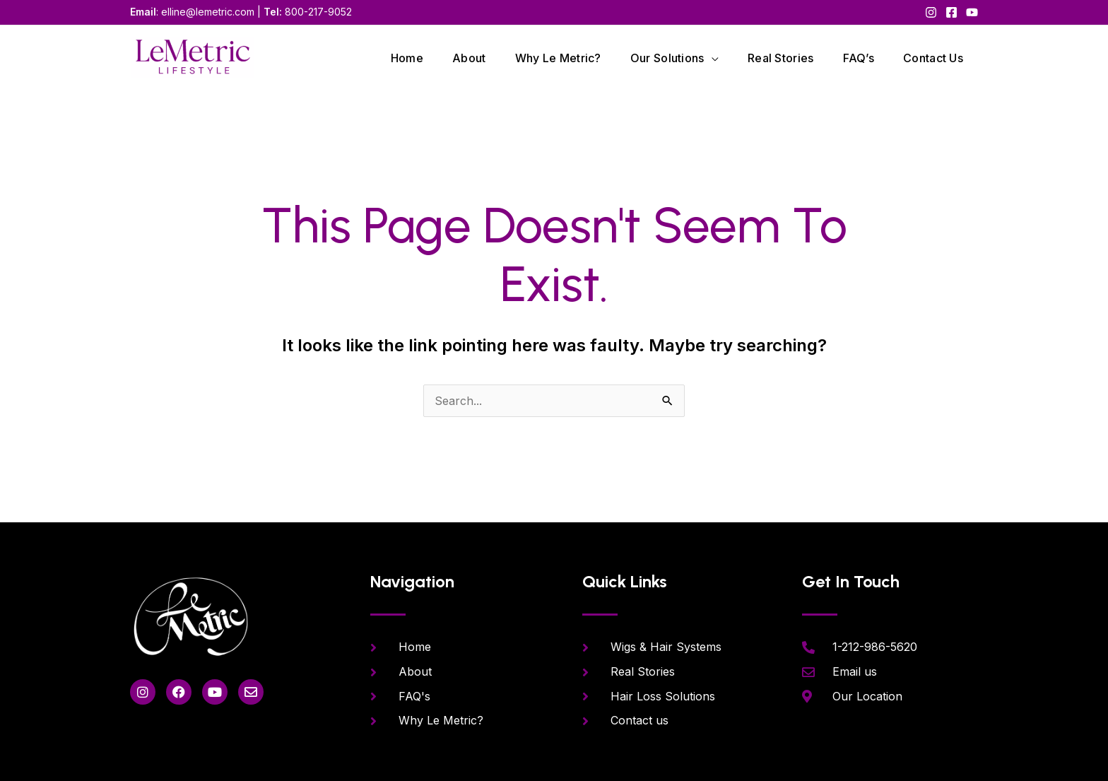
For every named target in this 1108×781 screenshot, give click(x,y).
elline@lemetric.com (207, 12)
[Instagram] (931, 12)
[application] (706, 58)
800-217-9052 (318, 12)
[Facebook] (951, 12)
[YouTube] (972, 12)
